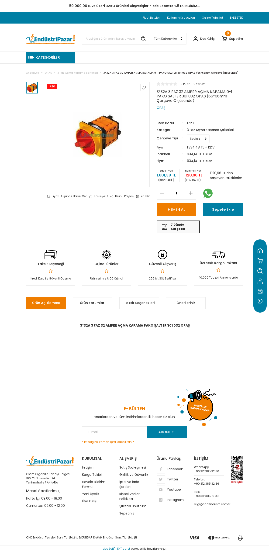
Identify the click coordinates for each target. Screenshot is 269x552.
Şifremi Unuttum (132, 506)
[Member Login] (204, 38)
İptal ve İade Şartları (129, 484)
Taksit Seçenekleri (139, 302)
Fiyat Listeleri (151, 18)
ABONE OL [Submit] (167, 432)
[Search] (115, 39)
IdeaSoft (108, 549)
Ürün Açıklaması (46, 302)
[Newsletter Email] (134, 432)
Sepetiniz (126, 513)
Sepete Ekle (223, 209)
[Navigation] (50, 57)
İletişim (87, 467)
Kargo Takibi (92, 474)
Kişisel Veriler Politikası (129, 496)
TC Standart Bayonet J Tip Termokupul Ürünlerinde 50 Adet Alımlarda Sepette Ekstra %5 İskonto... (134, 5)
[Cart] (232, 38)
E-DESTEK (236, 18)
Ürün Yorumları (92, 302)
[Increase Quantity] (191, 193)
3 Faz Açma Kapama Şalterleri (211, 130)
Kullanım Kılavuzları (181, 18)
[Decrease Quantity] (162, 193)
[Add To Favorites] (143, 87)
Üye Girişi (89, 501)
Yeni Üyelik (90, 494)
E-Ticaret (123, 549)
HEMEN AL (176, 209)
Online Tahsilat (212, 18)
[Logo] (50, 38)
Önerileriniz (185, 302)
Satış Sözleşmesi (132, 467)
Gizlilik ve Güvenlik (133, 474)
